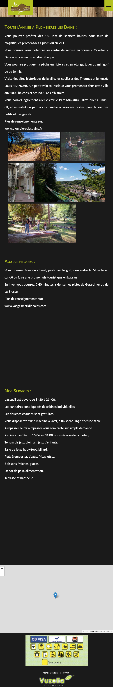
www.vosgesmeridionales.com (25, 306)
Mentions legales (50, 673)
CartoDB (109, 646)
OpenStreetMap (97, 646)
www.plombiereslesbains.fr (23, 128)
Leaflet (85, 646)
